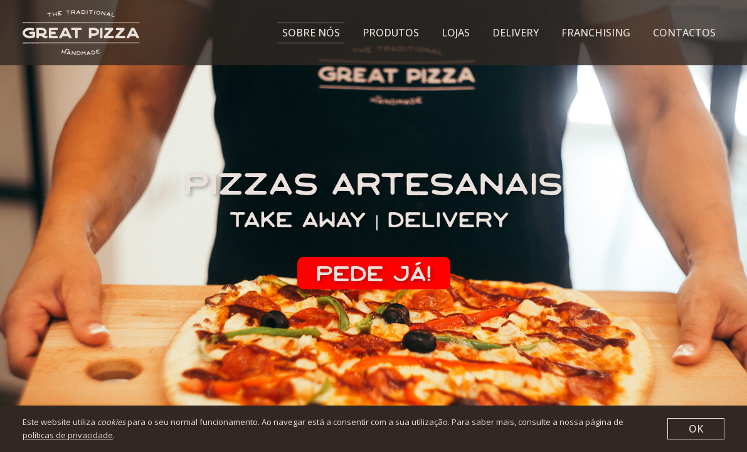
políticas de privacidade (68, 435)
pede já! (374, 273)
